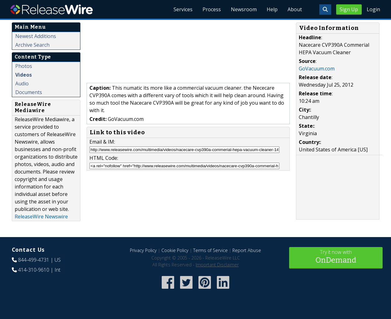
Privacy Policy (143, 250)
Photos (23, 66)
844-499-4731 (33, 259)
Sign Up (349, 9)
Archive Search (32, 44)
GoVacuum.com (317, 68)
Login (373, 9)
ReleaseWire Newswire (41, 216)
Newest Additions (35, 36)
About (295, 9)
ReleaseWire (51, 9)
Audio (22, 83)
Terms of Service (210, 250)
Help (272, 9)
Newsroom (244, 9)
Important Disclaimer (217, 265)
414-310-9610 (33, 269)
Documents (28, 92)
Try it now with (336, 257)
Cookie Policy (174, 250)
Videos (23, 74)
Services (183, 9)
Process (212, 9)
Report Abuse (246, 250)
